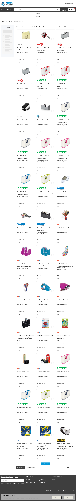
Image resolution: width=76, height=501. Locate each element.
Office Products (21, 15)
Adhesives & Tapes (18, 21)
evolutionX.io (72, 490)
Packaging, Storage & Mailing (38, 15)
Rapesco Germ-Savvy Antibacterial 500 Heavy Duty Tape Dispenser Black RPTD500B (45, 229)
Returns (53, 480)
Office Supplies (8, 21)
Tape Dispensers (25, 52)
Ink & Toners (29, 15)
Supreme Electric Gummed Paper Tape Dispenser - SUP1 (25, 120)
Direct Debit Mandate (31, 484)
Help (40, 476)
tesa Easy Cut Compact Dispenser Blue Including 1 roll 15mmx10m (45, 264)
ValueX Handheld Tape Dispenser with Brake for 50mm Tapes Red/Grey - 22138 (45, 49)
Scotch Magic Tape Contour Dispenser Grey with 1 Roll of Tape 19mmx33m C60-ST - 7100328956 (65, 445)
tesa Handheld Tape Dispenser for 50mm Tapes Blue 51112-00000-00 (45, 300)
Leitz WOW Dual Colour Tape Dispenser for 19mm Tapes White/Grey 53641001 (63, 121)
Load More (45, 463)
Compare (20, 63)
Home (2, 9)
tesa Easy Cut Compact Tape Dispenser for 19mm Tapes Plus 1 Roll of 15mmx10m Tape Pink (25, 265)
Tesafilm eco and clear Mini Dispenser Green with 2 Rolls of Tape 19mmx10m (64, 337)
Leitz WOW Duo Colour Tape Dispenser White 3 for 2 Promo (64, 408)
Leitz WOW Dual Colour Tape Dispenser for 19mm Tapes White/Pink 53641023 (44, 157)
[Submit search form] (58, 9)
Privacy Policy (42, 479)
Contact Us (8, 9)
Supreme (19, 116)
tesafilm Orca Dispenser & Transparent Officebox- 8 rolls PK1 (45, 372)
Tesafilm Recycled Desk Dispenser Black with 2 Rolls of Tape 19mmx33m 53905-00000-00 (25, 337)
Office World (29, 476)
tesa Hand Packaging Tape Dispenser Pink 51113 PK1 (63, 300)
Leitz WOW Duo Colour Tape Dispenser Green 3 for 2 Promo (44, 408)
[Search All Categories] (37, 9)
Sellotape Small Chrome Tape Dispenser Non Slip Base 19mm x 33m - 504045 (25, 445)
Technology (52, 15)
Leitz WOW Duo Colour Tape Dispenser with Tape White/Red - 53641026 (45, 85)
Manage (57, 497)
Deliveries (54, 479)
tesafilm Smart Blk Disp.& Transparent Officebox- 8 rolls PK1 (25, 372)
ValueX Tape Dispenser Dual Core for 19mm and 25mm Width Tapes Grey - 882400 (65, 49)
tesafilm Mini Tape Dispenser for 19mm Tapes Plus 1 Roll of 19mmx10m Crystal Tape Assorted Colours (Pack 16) (65, 265)
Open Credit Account (30, 482)
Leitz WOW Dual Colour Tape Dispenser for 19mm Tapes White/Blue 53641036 (24, 193)
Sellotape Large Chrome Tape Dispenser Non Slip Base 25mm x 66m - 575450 (45, 445)
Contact (28, 480)
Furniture (46, 15)
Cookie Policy (42, 482)
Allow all (68, 497)
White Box (19, 44)
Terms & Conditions (43, 480)
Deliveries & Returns (57, 476)
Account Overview (69, 3)
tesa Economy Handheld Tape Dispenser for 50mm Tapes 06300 (25, 300)
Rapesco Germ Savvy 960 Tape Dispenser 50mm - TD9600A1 (24, 228)
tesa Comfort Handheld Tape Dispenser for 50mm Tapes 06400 (65, 228)
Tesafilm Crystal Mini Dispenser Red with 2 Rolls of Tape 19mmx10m (45, 336)
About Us (28, 479)
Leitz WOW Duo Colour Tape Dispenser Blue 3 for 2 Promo (24, 408)
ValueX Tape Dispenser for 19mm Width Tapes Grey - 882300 (25, 84)
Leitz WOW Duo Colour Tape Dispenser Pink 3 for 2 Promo (64, 372)
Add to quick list (21, 59)
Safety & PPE (60, 15)
